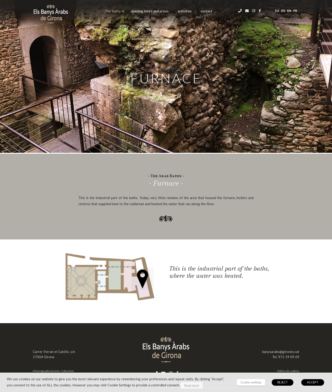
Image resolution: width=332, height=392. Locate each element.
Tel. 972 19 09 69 (285, 357)
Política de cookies (288, 370)
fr (295, 10)
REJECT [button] (282, 382)
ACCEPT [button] (312, 382)
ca (277, 10)
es (283, 10)
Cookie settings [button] (251, 382)
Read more (191, 385)
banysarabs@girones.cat (280, 352)
